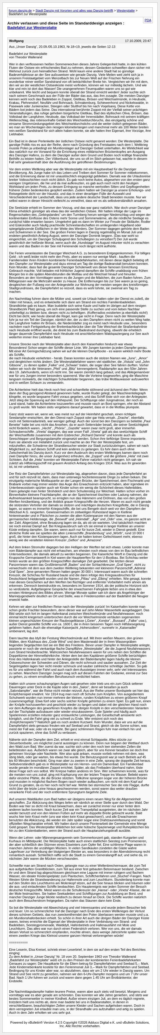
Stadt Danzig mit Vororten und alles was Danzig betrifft (74, 10)
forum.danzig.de (20, 10)
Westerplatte (126, 10)
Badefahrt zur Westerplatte (32, 27)
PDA (148, 20)
